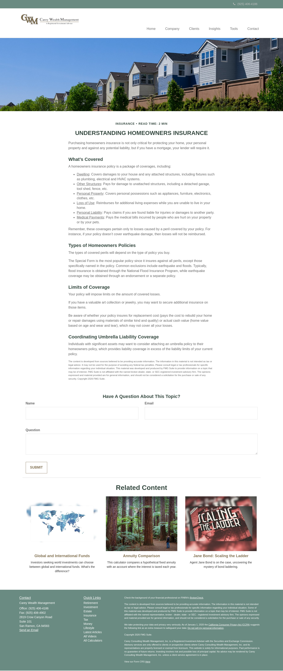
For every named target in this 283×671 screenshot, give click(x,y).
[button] (168, 23)
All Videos (90, 636)
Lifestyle (89, 628)
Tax (86, 619)
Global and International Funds (62, 556)
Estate (88, 611)
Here (147, 662)
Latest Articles (93, 632)
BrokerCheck (196, 598)
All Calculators (93, 640)
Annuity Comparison (141, 556)
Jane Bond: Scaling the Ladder (220, 556)
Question (33, 430)
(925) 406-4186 (245, 4)
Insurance (90, 615)
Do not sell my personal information (205, 628)
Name (30, 403)
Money (88, 624)
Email (149, 403)
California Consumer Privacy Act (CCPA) (229, 625)
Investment (91, 607)
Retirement (91, 603)
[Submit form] (36, 468)
